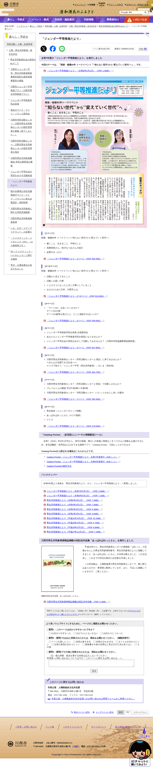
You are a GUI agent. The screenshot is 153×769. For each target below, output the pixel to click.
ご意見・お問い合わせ (26, 727)
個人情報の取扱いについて (128, 727)
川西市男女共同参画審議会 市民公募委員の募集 (22, 162)
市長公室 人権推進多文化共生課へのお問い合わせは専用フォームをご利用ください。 (93, 699)
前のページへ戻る (82, 712)
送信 (94, 671)
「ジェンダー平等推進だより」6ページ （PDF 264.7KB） (75, 372)
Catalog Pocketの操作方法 (59, 466)
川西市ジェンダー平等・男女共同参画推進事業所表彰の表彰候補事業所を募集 (21, 75)
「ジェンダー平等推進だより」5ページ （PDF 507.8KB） (75, 347)
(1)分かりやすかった (61, 633)
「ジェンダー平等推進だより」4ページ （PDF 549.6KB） (75, 321)
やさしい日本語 (116, 5)
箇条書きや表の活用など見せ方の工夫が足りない (108, 644)
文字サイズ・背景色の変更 (137, 5)
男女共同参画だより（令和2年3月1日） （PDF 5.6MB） (75, 514)
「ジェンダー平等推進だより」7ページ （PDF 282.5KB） (75, 399)
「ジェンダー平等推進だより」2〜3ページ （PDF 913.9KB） (77, 296)
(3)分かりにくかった (113, 633)
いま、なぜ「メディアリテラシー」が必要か (21, 230)
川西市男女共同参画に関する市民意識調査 (21, 210)
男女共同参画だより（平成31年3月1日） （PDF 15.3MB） (76, 518)
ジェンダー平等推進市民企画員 (21, 102)
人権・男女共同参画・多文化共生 (83, 26)
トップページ (22, 26)
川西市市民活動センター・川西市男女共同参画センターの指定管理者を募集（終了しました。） (21, 127)
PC (128, 712)
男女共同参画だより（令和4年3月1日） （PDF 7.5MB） (75, 505)
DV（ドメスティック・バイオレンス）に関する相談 (22, 255)
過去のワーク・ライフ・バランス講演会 (20, 112)
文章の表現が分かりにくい (67, 644)
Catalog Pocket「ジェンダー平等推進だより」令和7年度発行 (83, 457)
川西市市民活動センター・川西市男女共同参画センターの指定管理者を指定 (21, 146)
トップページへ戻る (105, 712)
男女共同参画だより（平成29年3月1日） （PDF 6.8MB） (75, 527)
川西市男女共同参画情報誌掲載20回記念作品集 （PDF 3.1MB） (78, 602)
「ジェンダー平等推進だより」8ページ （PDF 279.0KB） (75, 426)
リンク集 (50, 727)
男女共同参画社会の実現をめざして (113, 26)
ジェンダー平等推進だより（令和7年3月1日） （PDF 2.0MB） (78, 491)
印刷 (141, 49)
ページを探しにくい (61, 642)
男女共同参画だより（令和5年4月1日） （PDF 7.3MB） (75, 500)
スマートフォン (140, 712)
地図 (76, 746)
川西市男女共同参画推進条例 (21, 220)
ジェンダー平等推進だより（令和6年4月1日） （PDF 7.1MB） (78, 496)
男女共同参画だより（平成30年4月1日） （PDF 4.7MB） (75, 523)
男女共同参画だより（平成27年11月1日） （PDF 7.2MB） (76, 532)
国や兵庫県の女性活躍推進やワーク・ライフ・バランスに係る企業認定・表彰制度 (21, 197)
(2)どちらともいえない (87, 633)
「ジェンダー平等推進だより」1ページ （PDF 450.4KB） (75, 259)
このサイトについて (72, 727)
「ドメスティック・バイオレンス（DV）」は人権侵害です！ (22, 242)
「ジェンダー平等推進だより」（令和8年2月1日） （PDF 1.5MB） (80, 71)
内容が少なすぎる (104, 642)
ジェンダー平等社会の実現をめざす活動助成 (21, 174)
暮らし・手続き (36, 26)
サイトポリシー (98, 727)
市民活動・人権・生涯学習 (56, 26)
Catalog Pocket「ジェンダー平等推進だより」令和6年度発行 (83, 462)
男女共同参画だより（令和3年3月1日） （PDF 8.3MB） (75, 509)
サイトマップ (80, 5)
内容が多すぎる (83, 642)
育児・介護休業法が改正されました (21, 267)
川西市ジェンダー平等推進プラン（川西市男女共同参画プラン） (21, 90)
